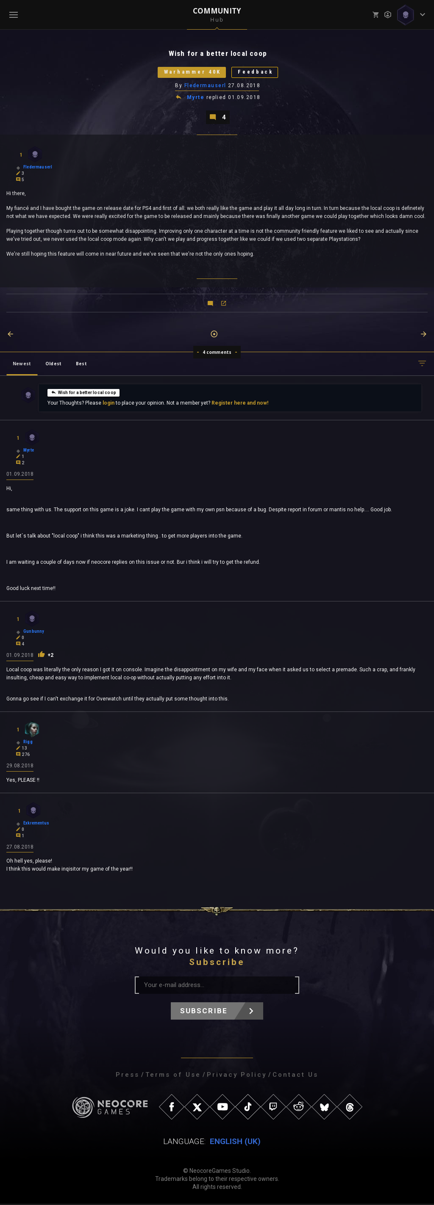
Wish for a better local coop (83, 393)
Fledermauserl (205, 86)
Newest (22, 364)
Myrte (195, 98)
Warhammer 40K (191, 72)
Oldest (53, 364)
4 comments (217, 353)
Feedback (257, 72)
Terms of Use (173, 1076)
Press (127, 1076)
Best (81, 364)
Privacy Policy (237, 1076)
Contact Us (295, 1076)
